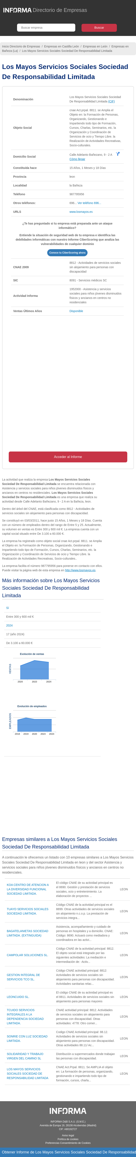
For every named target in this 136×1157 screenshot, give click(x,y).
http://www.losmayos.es (80, 570)
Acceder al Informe (68, 457)
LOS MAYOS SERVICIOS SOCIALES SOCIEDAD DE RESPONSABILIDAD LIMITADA (27, 1074)
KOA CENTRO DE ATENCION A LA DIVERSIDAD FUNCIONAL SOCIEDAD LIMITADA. (28, 889)
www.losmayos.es (81, 211)
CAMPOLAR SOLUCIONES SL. (27, 955)
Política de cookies (68, 1139)
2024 (9, 625)
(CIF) (111, 101)
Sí (7, 608)
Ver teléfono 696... (89, 203)
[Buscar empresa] (46, 28)
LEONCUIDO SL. (18, 997)
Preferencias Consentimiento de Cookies (67, 1143)
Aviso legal (68, 1135)
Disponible (76, 311)
